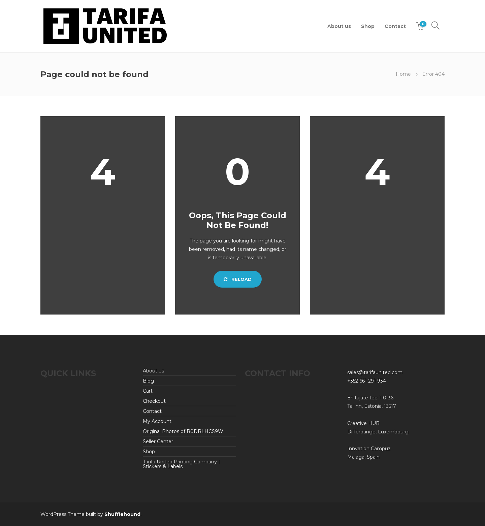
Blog (148, 381)
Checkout (154, 401)
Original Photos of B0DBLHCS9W (183, 431)
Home (403, 74)
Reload (238, 279)
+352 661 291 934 (366, 381)
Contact (395, 26)
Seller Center (158, 441)
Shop (368, 26)
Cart (148, 391)
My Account (157, 421)
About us (339, 26)
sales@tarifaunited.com (374, 372)
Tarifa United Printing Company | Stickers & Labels (181, 464)
